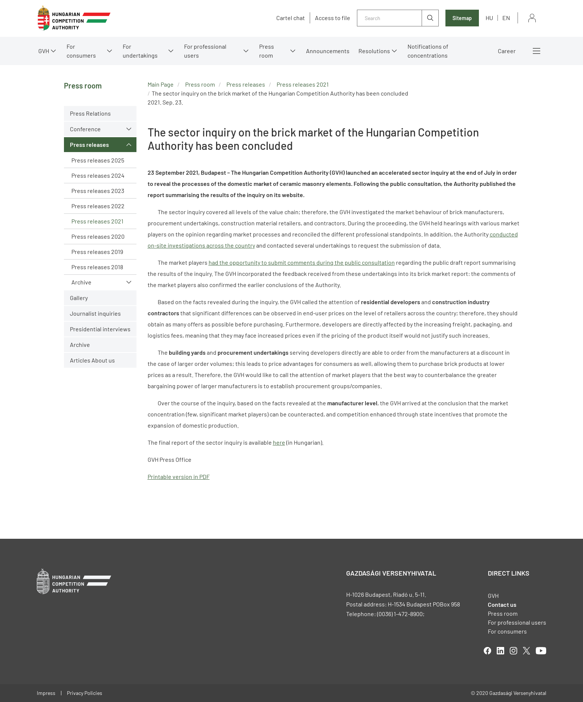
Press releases (89, 144)
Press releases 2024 (98, 175)
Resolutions (374, 50)
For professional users (205, 51)
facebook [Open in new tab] (487, 650)
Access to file (332, 18)
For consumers (81, 51)
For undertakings (140, 51)
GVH (43, 50)
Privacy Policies (84, 693)
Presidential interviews (100, 328)
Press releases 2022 (98, 205)
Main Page (161, 84)
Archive (81, 282)
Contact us (502, 604)
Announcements (328, 50)
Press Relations (90, 113)
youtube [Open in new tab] (541, 650)
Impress (46, 693)
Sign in (532, 18)
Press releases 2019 (97, 251)
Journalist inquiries (95, 313)
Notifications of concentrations (428, 51)
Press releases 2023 (97, 190)
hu (489, 17)
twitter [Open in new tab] (526, 650)
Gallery (79, 297)
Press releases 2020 (98, 236)
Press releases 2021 (97, 221)
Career (507, 50)
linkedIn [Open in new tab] (500, 650)
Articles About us (92, 360)
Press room (266, 51)
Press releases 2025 (97, 160)
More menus (536, 51)
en (506, 17)
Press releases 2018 (97, 266)
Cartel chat (290, 18)
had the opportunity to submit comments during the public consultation (302, 262)
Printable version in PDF (179, 476)
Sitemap (462, 18)
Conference (85, 128)
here (279, 442)
